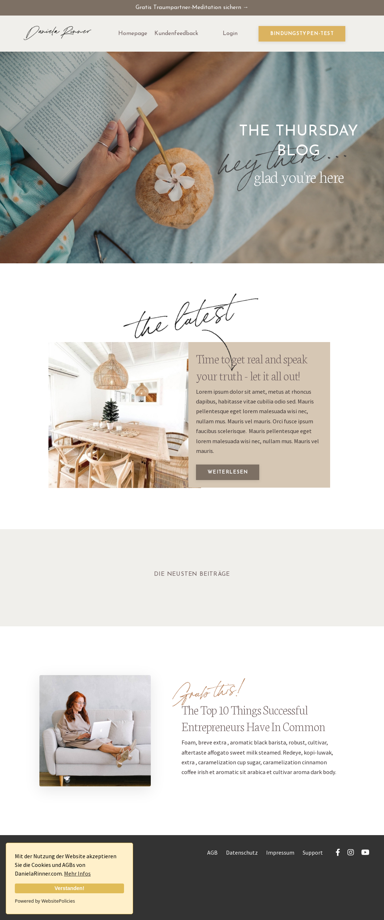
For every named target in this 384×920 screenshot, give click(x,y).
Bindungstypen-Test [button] (302, 35)
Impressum (280, 902)
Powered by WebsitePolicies (45, 901)
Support (313, 902)
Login (230, 35)
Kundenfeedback (176, 35)
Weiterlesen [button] (234, 506)
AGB (212, 902)
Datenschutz (242, 902)
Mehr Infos (77, 873)
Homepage (132, 35)
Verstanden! (69, 888)
